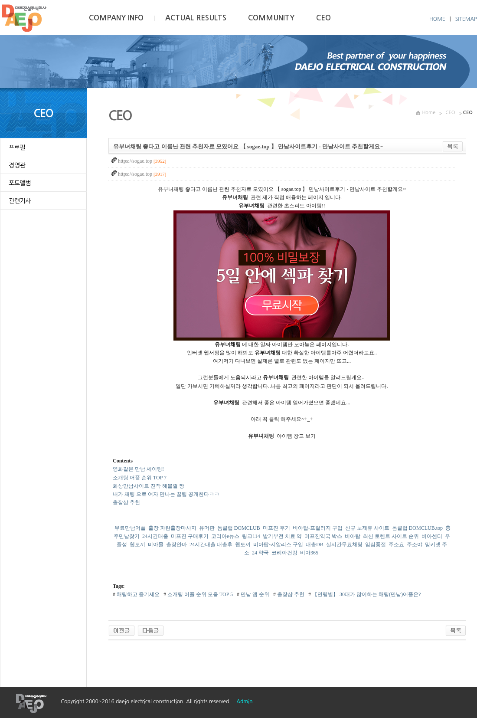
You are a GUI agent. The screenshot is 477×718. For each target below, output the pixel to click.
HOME (437, 19)
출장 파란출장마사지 (172, 528)
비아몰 (155, 544)
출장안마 (176, 544)
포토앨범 (20, 183)
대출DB (314, 544)
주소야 (414, 544)
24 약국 (260, 553)
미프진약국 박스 (323, 536)
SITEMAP (466, 19)
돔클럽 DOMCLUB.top (417, 528)
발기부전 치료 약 (282, 536)
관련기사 (20, 201)
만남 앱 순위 (254, 594)
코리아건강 (284, 553)
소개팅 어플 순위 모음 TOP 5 (199, 594)
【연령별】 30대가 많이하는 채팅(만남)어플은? (366, 594)
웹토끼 (137, 544)
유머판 (207, 528)
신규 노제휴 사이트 (367, 528)
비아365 (309, 553)
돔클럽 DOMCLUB (238, 528)
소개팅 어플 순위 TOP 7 (140, 478)
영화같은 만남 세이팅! (138, 469)
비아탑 (352, 536)
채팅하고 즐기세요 (137, 594)
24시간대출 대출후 (210, 544)
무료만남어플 (130, 528)
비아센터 (431, 536)
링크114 (251, 536)
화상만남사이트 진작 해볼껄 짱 (148, 486)
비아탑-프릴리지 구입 (318, 528)
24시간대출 (155, 536)
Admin (244, 701)
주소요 (396, 544)
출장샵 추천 (126, 502)
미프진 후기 (276, 528)
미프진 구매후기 (190, 536)
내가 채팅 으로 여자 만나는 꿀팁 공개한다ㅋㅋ (166, 494)
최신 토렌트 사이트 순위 (391, 536)
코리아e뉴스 (225, 536)
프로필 (17, 147)
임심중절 (375, 544)
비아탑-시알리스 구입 (278, 544)
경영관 (17, 165)
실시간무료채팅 (344, 544)
